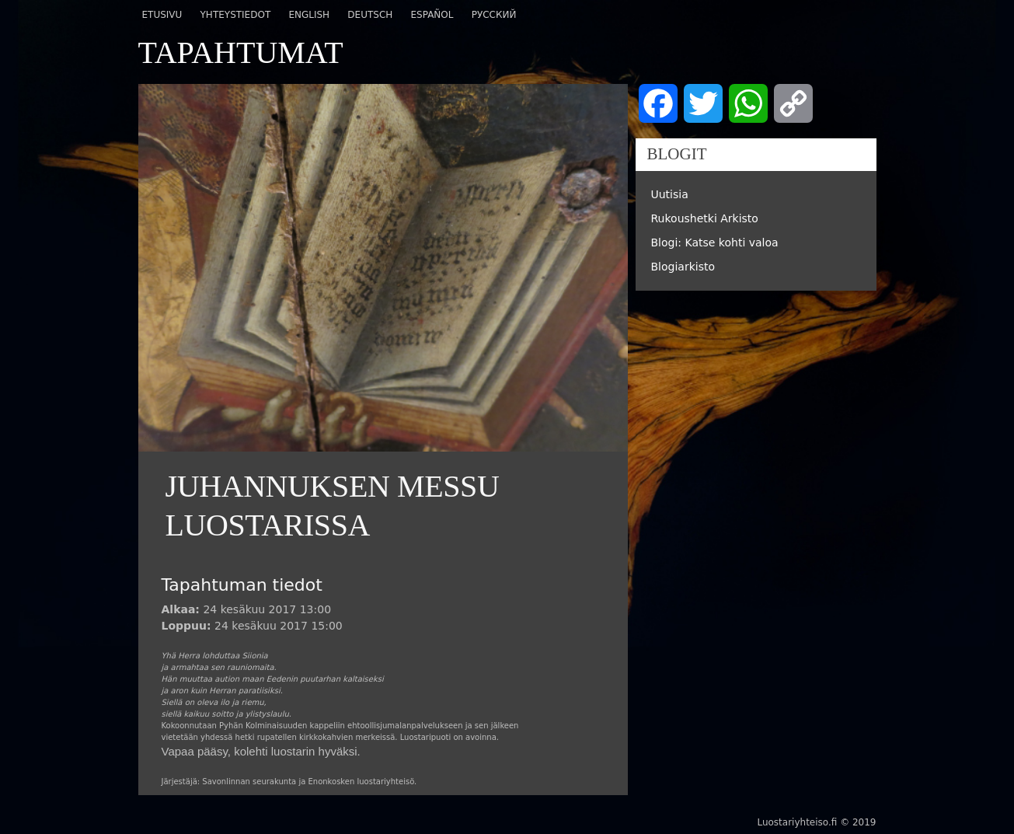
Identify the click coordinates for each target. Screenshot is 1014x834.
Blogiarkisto (683, 266)
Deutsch (369, 14)
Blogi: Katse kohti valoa (715, 242)
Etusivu (162, 14)
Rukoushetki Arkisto (704, 218)
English (308, 14)
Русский (494, 14)
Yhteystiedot (235, 14)
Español (431, 14)
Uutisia (669, 194)
